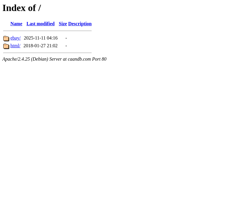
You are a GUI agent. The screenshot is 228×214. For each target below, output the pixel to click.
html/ (15, 45)
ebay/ (15, 37)
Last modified (40, 23)
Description (80, 23)
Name (16, 23)
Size (63, 23)
